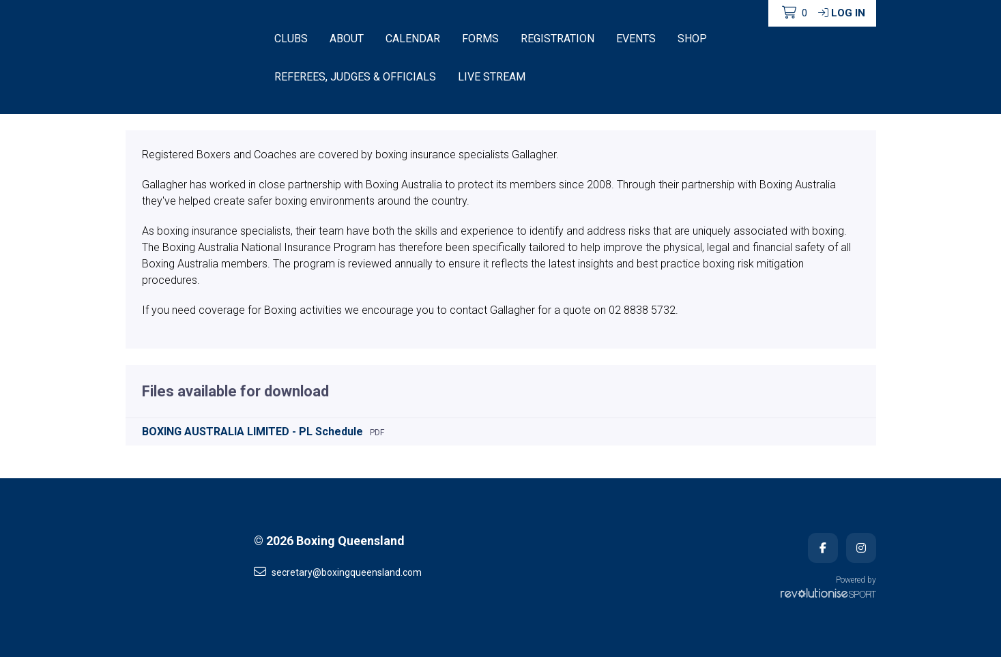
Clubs (291, 38)
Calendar (413, 38)
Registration (557, 38)
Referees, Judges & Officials (355, 76)
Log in (841, 13)
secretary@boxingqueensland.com (338, 572)
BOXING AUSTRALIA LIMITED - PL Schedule (252, 431)
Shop (692, 38)
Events (636, 38)
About (347, 38)
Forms (480, 38)
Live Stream (491, 76)
